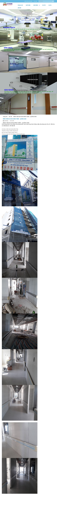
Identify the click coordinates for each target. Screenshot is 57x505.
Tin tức (44, 5)
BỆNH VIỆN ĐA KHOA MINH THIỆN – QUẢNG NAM (25, 116)
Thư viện (35, 1)
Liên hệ (19, 7)
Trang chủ (20, 5)
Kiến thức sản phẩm (28, 1)
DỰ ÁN (50, 5)
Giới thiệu (28, 5)
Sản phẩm (35, 5)
